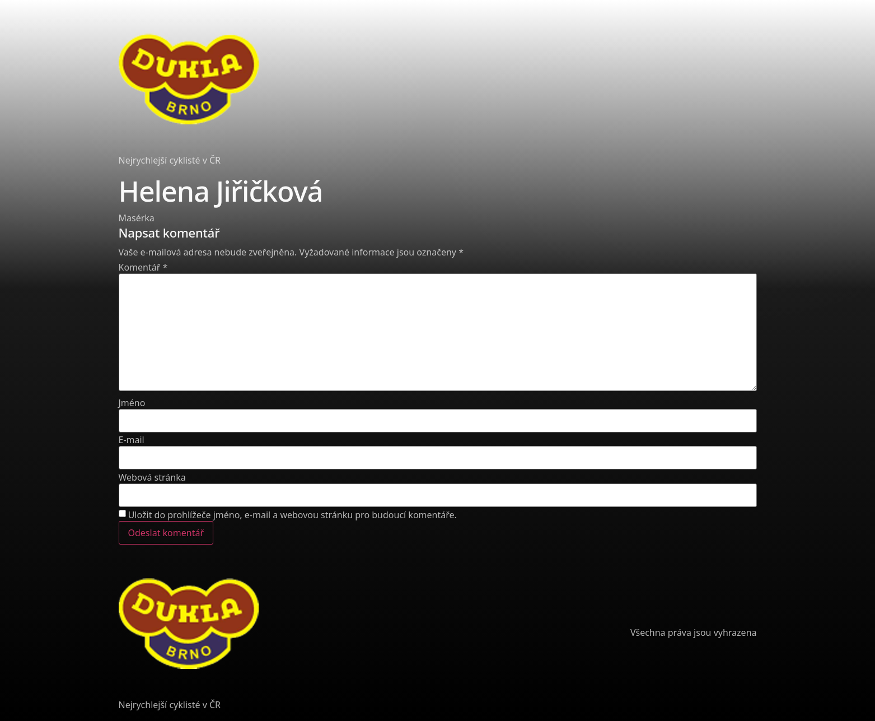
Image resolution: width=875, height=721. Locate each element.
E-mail (131, 439)
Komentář (143, 267)
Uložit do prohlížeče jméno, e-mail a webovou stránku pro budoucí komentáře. (292, 514)
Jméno (132, 402)
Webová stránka (152, 477)
